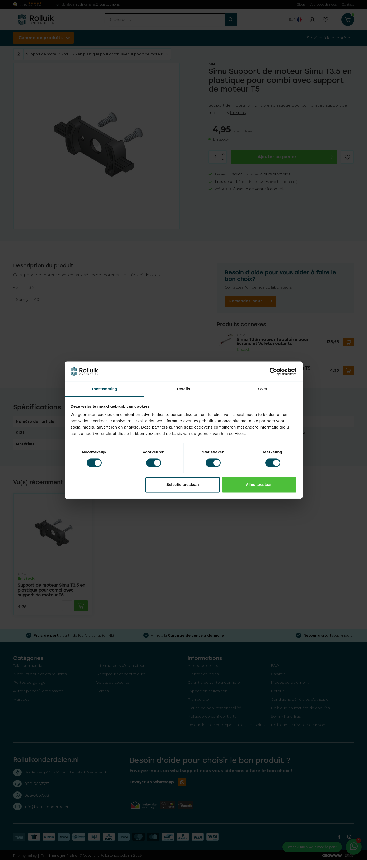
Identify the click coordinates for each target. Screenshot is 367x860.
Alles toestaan (259, 485)
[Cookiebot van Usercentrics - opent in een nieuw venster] (273, 371)
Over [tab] (262, 389)
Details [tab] (183, 389)
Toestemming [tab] (104, 389)
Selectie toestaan (182, 485)
